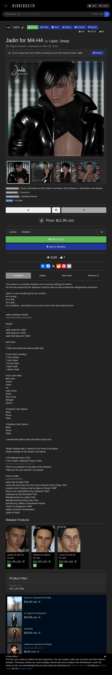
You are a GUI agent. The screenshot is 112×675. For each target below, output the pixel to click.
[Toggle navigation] (5, 5)
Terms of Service (78, 665)
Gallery (66, 27)
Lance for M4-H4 (67, 555)
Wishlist (92, 27)
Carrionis (28, 628)
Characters (25, 192)
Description (18, 275)
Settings (97, 53)
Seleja (64, 41)
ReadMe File (15, 585)
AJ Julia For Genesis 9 (35, 613)
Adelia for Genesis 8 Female (38, 644)
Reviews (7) (93, 275)
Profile (44, 27)
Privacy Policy (25, 668)
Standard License (29, 196)
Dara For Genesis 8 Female (37, 597)
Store (55, 27)
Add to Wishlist (56, 246)
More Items (67, 275)
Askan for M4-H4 (15, 555)
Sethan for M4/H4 (41, 555)
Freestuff (80, 27)
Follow (33, 27)
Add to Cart (56, 239)
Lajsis (53, 41)
